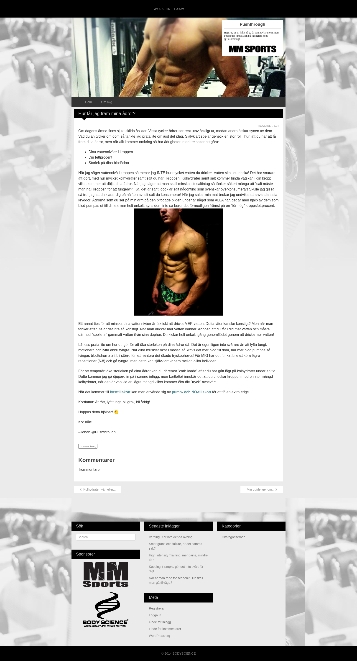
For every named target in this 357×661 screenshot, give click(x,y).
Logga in (155, 615)
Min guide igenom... (262, 489)
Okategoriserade (233, 537)
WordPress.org (159, 636)
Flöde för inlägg (160, 622)
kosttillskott (120, 392)
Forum (179, 8)
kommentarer (87, 446)
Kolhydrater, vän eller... (97, 489)
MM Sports (161, 8)
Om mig (106, 102)
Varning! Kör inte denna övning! (171, 537)
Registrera (156, 608)
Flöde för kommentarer (165, 629)
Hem (88, 102)
